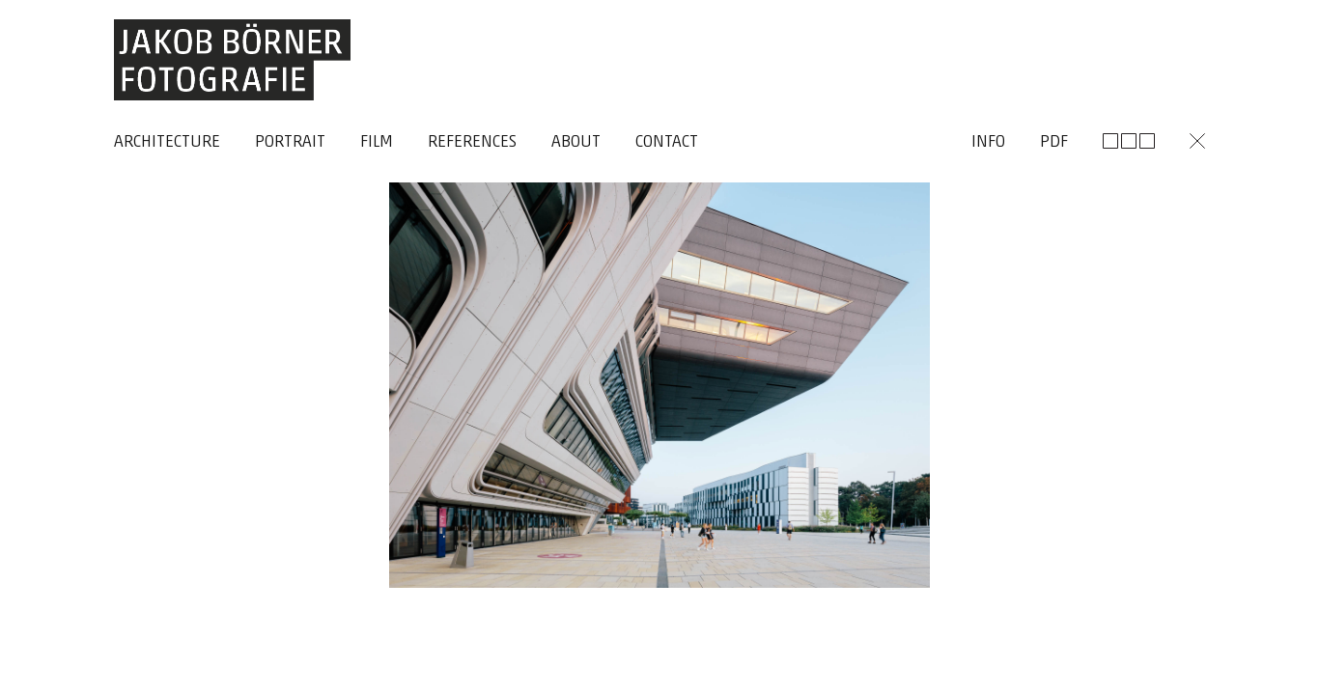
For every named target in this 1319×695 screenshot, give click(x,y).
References (472, 142)
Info (988, 142)
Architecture (167, 142)
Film (376, 142)
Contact (666, 142)
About (576, 142)
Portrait (290, 142)
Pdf (1054, 142)
